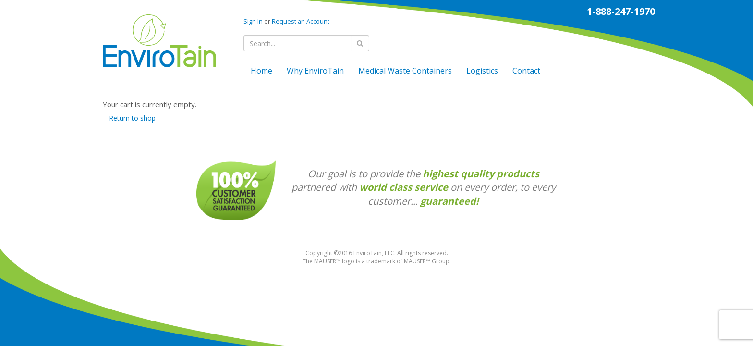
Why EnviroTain (315, 70)
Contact (526, 70)
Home (261, 70)
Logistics (482, 70)
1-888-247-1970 (621, 11)
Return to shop (132, 118)
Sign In (253, 21)
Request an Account (300, 21)
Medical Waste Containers (405, 70)
